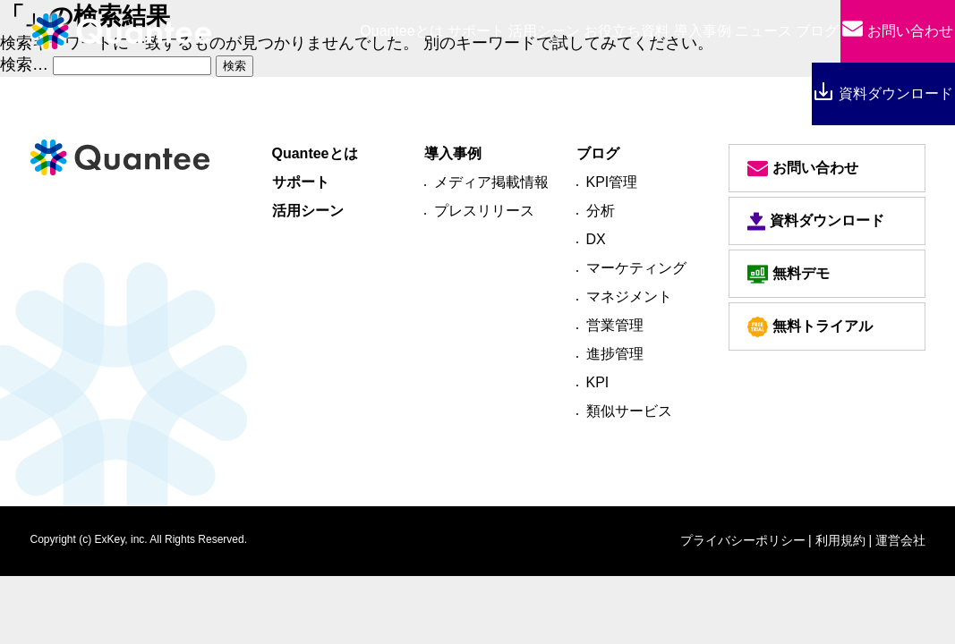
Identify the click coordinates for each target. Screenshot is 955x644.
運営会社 (900, 540)
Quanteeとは (315, 153)
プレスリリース (484, 210)
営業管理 (615, 325)
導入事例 (702, 30)
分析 (600, 210)
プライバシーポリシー (743, 540)
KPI (598, 382)
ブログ (817, 30)
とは (401, 30)
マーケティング (636, 267)
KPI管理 (612, 182)
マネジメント (629, 296)
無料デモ (788, 274)
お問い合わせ (897, 30)
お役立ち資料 (626, 30)
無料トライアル (810, 327)
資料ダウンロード (883, 93)
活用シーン (544, 30)
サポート (476, 30)
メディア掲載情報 (491, 182)
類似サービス (629, 411)
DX (596, 239)
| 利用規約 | (840, 540)
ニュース (763, 30)
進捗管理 (615, 353)
